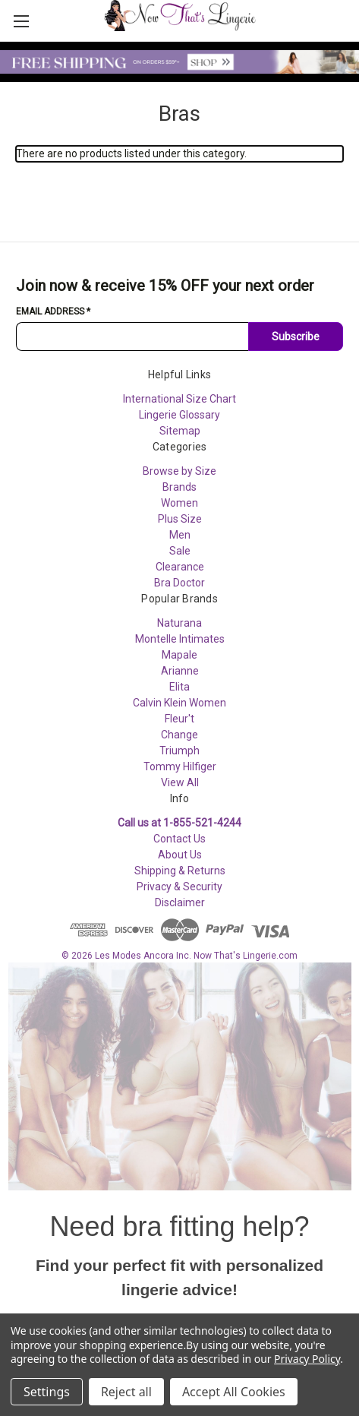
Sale (180, 551)
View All (180, 782)
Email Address (53, 311)
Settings (47, 1391)
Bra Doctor (179, 583)
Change (179, 735)
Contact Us (179, 839)
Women (179, 503)
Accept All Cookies (233, 1391)
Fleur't (179, 719)
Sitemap (179, 431)
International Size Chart (179, 399)
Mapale (179, 655)
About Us (180, 855)
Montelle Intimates (180, 639)
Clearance (180, 567)
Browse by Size (179, 471)
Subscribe (296, 336)
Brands (179, 487)
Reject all (126, 1391)
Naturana (179, 623)
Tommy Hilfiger (179, 766)
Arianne (180, 671)
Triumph (179, 750)
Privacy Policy (307, 1358)
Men (180, 535)
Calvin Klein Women (179, 703)
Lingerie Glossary (179, 415)
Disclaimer (180, 902)
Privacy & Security (179, 886)
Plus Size (180, 519)
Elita (179, 687)
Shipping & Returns (179, 870)
